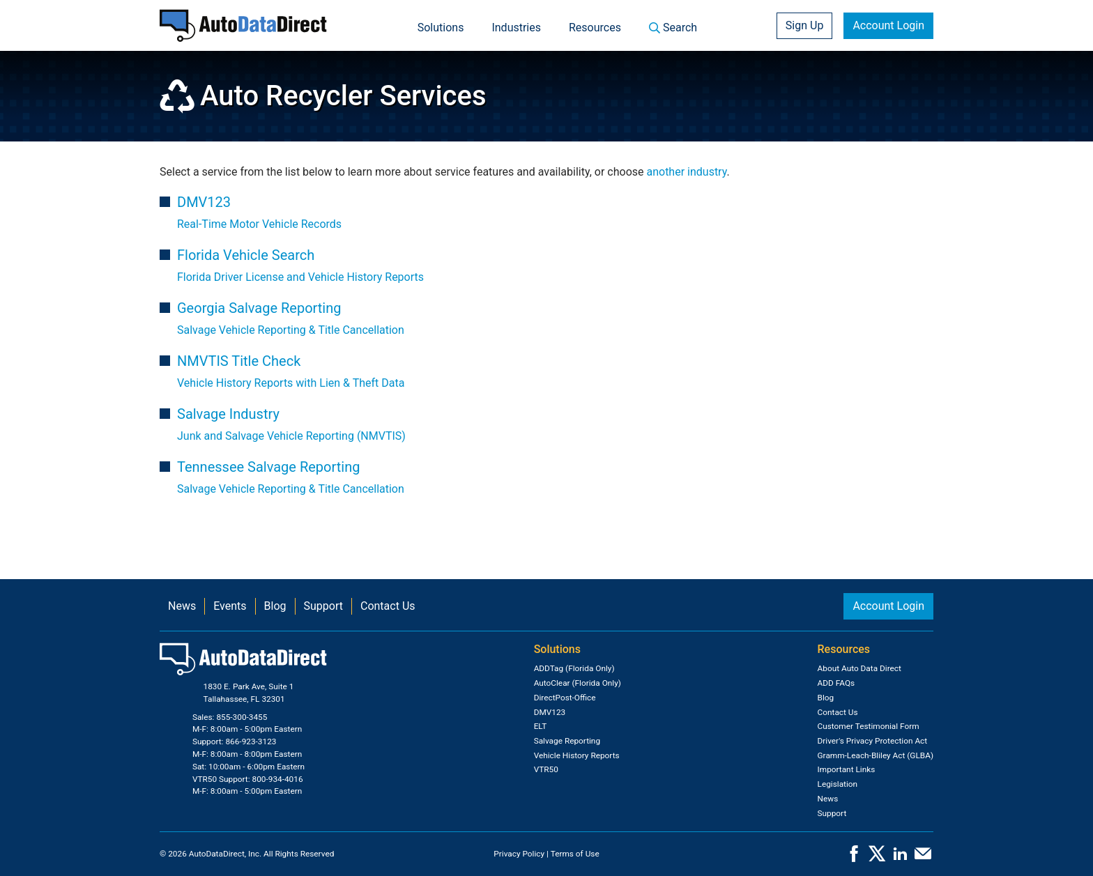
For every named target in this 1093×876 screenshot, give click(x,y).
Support (323, 606)
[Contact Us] (922, 858)
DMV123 (550, 712)
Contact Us (387, 606)
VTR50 (546, 769)
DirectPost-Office (565, 697)
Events (229, 606)
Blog (275, 606)
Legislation (838, 784)
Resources (595, 27)
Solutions (441, 27)
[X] (876, 858)
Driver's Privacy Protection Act (873, 741)
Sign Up (805, 25)
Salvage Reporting (567, 741)
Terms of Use (575, 854)
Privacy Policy (519, 854)
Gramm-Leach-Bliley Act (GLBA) (875, 755)
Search (673, 27)
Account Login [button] (888, 25)
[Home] (243, 25)
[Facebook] (853, 858)
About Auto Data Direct (859, 668)
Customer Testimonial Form (868, 726)
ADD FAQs (836, 683)
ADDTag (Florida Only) (574, 668)
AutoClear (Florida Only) (577, 683)
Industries (516, 27)
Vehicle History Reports (577, 755)
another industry (686, 171)
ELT (540, 726)
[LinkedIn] (899, 858)
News (182, 606)
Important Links (847, 769)
